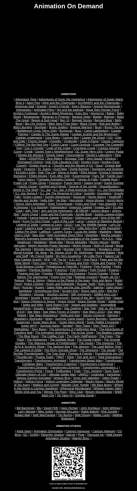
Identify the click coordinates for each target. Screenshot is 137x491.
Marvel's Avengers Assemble (34, 238)
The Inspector (105, 343)
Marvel (70, 434)
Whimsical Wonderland (75, 388)
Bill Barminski (25, 408)
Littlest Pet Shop (26, 231)
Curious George (108, 148)
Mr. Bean (41, 252)
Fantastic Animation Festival (56, 179)
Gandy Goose (27, 186)
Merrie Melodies (76, 242)
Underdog (97, 374)
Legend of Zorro (51, 224)
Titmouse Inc (95, 434)
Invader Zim (102, 207)
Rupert (39, 287)
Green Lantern (32, 196)
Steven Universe (94, 315)
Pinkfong (86, 266)
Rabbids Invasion (86, 277)
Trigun (49, 371)
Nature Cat (112, 256)
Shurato (39, 294)
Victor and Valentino (86, 378)
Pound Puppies (98, 273)
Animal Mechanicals (107, 106)
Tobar (70, 357)
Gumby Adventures (57, 196)
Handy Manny (97, 196)
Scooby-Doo (70, 291)
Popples (47, 273)
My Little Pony (92, 256)
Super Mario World (71, 322)
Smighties (21, 297)
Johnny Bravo (100, 210)
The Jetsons (81, 346)
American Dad (24, 106)
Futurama (55, 183)
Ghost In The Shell (25, 190)
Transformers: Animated (50, 360)
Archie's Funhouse (25, 113)
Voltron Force (34, 381)
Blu (39, 408)
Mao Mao (38, 235)
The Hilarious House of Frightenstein (52, 343)
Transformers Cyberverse (96, 364)
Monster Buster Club (47, 249)
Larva (80, 221)
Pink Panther (102, 266)
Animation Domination (48, 431)
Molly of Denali (103, 245)
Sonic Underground (55, 297)
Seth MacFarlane (44, 415)
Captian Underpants (29, 137)
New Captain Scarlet (27, 259)
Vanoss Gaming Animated (33, 378)
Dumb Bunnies (79, 169)
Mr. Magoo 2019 (61, 252)
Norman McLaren (67, 411)
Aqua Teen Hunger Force (102, 109)
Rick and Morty (102, 280)
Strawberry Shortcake (28, 318)
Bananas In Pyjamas (56, 116)
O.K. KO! (75, 259)
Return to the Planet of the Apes (68, 280)
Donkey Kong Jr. (40, 165)
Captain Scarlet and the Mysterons (95, 134)
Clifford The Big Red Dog (31, 144)
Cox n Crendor (34, 148)
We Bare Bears (102, 385)
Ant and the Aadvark (70, 109)
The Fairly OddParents (81, 336)
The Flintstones (37, 339)
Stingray (112, 315)
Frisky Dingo (38, 183)
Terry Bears (39, 329)
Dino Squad (94, 158)
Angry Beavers (81, 106)
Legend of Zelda (27, 224)
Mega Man (56, 242)
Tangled (67, 325)
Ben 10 (64, 120)
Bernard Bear (103, 120)
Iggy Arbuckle (107, 203)
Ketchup (67, 217)
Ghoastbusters (109, 186)
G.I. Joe (45, 190)
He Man (61, 200)
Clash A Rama (89, 141)
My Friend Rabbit (42, 256)
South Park (103, 297)
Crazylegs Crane (84, 148)
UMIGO (83, 374)
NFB (47, 259)
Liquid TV (68, 228)
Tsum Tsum (111, 371)
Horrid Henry (114, 200)
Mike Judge (45, 411)
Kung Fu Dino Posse (36, 221)
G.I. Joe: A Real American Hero (74, 190)
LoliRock (45, 231)
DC (25, 434)
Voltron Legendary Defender (64, 381)
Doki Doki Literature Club (62, 162)
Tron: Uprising (92, 371)
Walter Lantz (101, 415)
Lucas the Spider (86, 231)
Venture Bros (62, 378)
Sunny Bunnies (97, 318)
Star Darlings (72, 308)
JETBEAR (82, 210)
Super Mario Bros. (45, 322)
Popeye (114, 270)
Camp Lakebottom (96, 130)
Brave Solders (58, 127)
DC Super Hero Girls (89, 151)
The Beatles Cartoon (109, 332)
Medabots (40, 242)
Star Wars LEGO (94, 311)
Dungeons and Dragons (107, 169)
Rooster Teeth (86, 284)
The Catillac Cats (52, 336)
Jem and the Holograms (57, 210)
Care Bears (52, 137)
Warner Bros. (81, 438)
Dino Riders (54, 158)
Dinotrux (110, 158)
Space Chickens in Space (38, 301)
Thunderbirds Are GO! (109, 353)
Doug (99, 165)
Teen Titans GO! (104, 325)
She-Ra (112, 291)
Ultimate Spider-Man (62, 374)
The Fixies (106, 336)
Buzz (78, 130)
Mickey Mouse (99, 242)
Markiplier (91, 235)
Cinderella (70, 141)
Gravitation (104, 193)
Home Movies (95, 200)
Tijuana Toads (44, 357)
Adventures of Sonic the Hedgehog (62, 99)
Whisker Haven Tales (107, 388)
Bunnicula (66, 130)
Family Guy (114, 176)
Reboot (19, 280)
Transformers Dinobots (32, 367)
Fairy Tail (98, 176)
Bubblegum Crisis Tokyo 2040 (37, 130)
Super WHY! (29, 325)
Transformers (23, 360)
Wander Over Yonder (75, 385)
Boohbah (41, 127)
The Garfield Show (61, 339)
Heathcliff (115, 196)
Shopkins (25, 294)
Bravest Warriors (81, 127)
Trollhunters (63, 371)
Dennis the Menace (30, 155)
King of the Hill (110, 217)
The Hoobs (86, 343)
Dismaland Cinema (30, 162)
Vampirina (113, 374)
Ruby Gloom (106, 284)
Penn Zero (40, 263)
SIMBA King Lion (105, 294)
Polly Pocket (98, 270)
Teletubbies (21, 329)
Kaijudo (22, 217)
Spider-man (115, 301)
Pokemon (61, 270)
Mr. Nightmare (83, 252)
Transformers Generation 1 (100, 367)
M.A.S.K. (108, 238)
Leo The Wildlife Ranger (91, 224)
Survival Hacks (50, 325)
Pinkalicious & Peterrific (62, 266)
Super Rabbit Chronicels (103, 322)
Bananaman (32, 116)
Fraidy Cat (20, 183)
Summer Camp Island (69, 318)
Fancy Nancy (26, 179)
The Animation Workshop (51, 332)
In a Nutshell (39, 207)
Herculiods (76, 200)
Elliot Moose (89, 172)
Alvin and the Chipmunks (59, 102)
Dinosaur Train (74, 158)
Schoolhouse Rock (46, 291)
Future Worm (72, 183)
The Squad (108, 350)
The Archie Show (82, 332)
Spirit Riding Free (57, 304)
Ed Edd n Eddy (26, 172)
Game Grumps (114, 183)
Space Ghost (66, 301)
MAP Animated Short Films (65, 235)
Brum (98, 127)
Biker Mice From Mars (63, 123)
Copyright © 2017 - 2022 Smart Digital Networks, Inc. (68, 488)
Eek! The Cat (47, 172)
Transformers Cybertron (61, 364)
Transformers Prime (29, 371)
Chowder (55, 141)
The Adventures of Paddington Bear (73, 329)
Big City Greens (35, 123)
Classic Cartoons (112, 141)
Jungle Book (83, 214)
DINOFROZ (36, 158)
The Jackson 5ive (58, 346)
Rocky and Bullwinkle (60, 284)
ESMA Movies (38, 176)
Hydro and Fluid (85, 203)
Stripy (49, 318)
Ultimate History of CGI (31, 374)
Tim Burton (65, 415)
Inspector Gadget (80, 207)
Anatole (41, 106)
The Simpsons (88, 350)
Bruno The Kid (114, 127)
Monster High (72, 249)
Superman (23, 322)
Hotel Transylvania (60, 203)
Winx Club (76, 391)
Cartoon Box (70, 137)
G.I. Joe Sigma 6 (26, 193)
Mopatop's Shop (109, 249)
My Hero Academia (68, 256)
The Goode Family (89, 339)
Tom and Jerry (86, 357)
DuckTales (60, 169)
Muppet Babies (105, 252)
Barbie (97, 116)
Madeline (105, 231)
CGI (110, 137)
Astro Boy (81, 113)
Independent (58, 207)
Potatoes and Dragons (70, 273)
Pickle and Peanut (103, 263)
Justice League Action (108, 214)
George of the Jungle (83, 186)
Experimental (81, 176)
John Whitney (111, 408)
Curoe (18, 151)
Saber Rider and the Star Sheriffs (69, 287)
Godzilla (89, 193)
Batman (109, 116)
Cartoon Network (103, 431)
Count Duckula (80, 144)
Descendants (75, 155)
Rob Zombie (109, 411)
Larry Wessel (26, 411)
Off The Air (59, 259)
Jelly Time (31, 210)
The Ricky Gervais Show (60, 350)
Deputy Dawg (55, 155)
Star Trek (90, 308)
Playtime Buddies (40, 270)
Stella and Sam (70, 315)
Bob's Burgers (22, 127)
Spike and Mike (33, 304)
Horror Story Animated (30, 203)
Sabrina (98, 287)
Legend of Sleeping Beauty (104, 221)
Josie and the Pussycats (57, 214)
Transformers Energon (65, 367)
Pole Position (78, 270)
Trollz (77, 371)
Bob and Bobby (109, 123)
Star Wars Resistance (43, 315)
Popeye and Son (29, 273)
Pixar (81, 434)
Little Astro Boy (88, 228)
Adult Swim (24, 431)
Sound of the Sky (82, 297)
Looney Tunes (62, 231)
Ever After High (60, 176)
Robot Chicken (34, 284)
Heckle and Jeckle (26, 200)
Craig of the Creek (58, 148)
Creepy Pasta (114, 151)
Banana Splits (81, 116)
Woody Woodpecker (98, 391)
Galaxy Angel (93, 183)
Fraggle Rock (109, 179)
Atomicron (97, 113)
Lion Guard (52, 228)
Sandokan (25, 291)
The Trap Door (55, 353)
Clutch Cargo (59, 144)
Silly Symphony (81, 294)
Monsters (90, 249)
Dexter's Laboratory (99, 155)
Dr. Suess (44, 169)
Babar (110, 113)
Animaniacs (24, 109)
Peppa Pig (56, 263)
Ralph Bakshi (90, 411)
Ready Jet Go (109, 277)
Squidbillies (54, 308)
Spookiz (38, 308)
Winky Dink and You (28, 391)
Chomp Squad (37, 141)
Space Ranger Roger (91, 301)
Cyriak (28, 151)
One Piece (90, 259)
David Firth (51, 408)
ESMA (34, 434)
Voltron (18, 381)
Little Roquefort (110, 228)
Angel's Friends (59, 106)
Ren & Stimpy (36, 280)
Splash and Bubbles (84, 304)
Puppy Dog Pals (61, 277)
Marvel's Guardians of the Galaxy (78, 238)
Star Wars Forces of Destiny (61, 311)
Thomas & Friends (80, 353)
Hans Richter (69, 408)
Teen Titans (82, 325)
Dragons (29, 169)
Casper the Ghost (93, 137)
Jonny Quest (29, 214)
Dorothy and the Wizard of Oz (73, 165)
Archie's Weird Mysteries (56, 113)
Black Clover (88, 123)
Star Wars (33, 311)
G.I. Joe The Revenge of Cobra (60, 193)
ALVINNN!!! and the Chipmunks (99, 102)
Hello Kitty (47, 200)
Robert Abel (22, 415)
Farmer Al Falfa (87, 179)
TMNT (60, 357)
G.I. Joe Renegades (110, 190)
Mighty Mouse (82, 245)
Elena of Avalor (68, 172)
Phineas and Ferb (77, 263)
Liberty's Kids (34, 228)
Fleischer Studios (52, 434)
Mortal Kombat (23, 252)
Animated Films (44, 109)
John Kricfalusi (90, 408)
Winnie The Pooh (55, 391)
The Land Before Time (106, 346)
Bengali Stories (82, 120)
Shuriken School (57, 294)
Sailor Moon (114, 287)
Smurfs (35, 297)
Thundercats (24, 357)
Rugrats (27, 287)
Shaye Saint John (92, 291)
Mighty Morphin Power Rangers (49, 245)
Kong (16, 221)
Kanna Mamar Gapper (44, 217)
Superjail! (115, 318)
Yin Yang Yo (65, 395)
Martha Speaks (111, 235)
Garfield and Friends (52, 186)
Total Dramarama (109, 357)
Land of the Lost (63, 221)
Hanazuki (79, 196)
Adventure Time (25, 99)
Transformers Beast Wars (85, 360)
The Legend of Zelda (28, 350)
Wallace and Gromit (46, 385)
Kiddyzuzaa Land (86, 217)
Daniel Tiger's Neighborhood (54, 151)
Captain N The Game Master (50, 134)
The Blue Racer (28, 336)
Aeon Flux (33, 102)
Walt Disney (83, 415)
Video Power (110, 378)
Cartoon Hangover (78, 431)
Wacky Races (94, 381)
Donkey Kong (90, 162)
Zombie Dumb (84, 395)
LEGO (68, 224)
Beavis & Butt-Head (44, 120)
